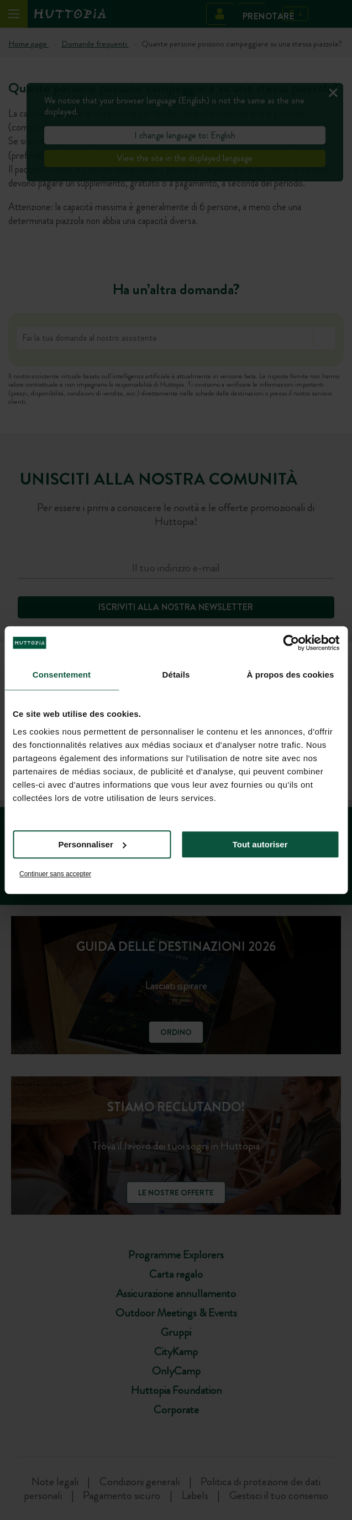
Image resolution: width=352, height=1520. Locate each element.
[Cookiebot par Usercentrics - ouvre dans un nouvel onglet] (291, 642)
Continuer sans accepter (55, 874)
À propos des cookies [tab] (290, 674)
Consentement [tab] (62, 674)
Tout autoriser (260, 844)
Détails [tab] (176, 674)
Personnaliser (93, 844)
